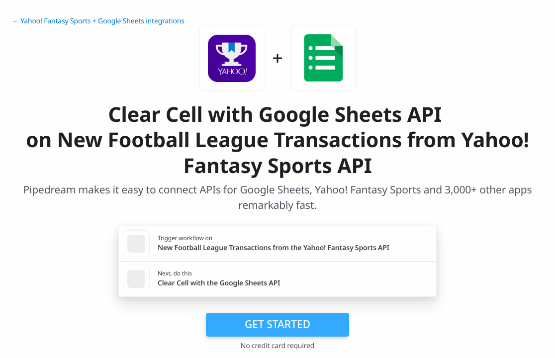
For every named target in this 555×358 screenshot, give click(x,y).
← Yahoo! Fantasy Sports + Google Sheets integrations (98, 21)
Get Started (277, 324)
